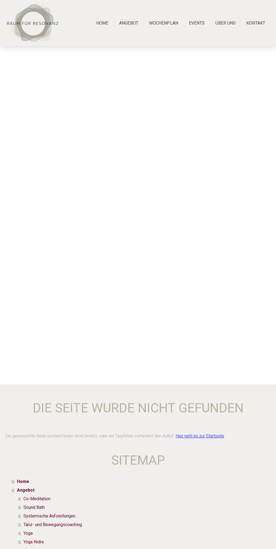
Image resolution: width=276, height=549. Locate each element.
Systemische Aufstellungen (49, 516)
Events (197, 23)
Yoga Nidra (33, 541)
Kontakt (255, 23)
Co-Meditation (36, 498)
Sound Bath (34, 507)
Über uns (225, 23)
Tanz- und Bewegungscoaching (52, 524)
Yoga (28, 533)
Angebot (128, 23)
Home (102, 23)
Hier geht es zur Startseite (200, 435)
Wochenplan (163, 23)
